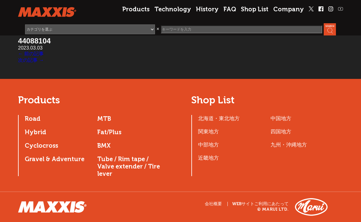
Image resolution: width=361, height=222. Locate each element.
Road (32, 118)
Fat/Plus (109, 132)
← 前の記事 (31, 53)
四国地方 (281, 131)
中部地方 (208, 145)
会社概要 (213, 203)
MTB (104, 118)
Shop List (254, 9)
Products (135, 9)
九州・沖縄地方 (289, 145)
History (207, 9)
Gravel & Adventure (54, 159)
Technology (172, 9)
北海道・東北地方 (219, 118)
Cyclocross (41, 145)
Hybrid (35, 132)
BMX (104, 145)
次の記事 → (31, 60)
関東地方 (208, 131)
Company (288, 9)
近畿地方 (208, 158)
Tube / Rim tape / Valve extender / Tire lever (128, 166)
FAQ (229, 9)
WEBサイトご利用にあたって (260, 204)
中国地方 (281, 118)
